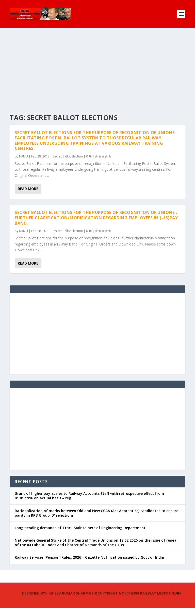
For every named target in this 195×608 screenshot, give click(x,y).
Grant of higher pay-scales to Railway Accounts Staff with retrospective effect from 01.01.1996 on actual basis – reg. (89, 495)
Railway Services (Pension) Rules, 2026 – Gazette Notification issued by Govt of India (89, 557)
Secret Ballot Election (68, 156)
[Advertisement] (97, 66)
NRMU (23, 156)
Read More (28, 188)
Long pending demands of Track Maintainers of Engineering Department (80, 527)
